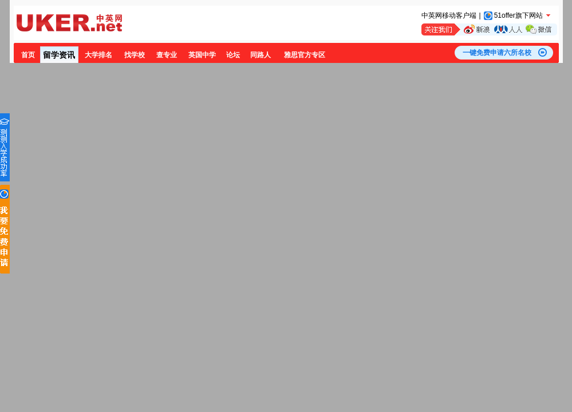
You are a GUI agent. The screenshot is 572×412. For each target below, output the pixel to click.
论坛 (233, 55)
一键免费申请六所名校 (497, 53)
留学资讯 (59, 55)
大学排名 (98, 55)
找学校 (134, 55)
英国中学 (202, 55)
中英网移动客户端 (448, 15)
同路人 (260, 55)
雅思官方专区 (304, 55)
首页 (28, 55)
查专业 (166, 55)
